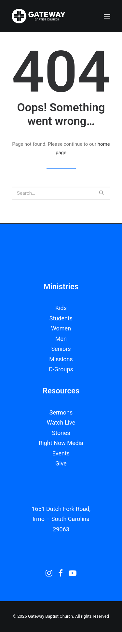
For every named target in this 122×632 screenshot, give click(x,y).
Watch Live (61, 422)
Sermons (61, 412)
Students (61, 318)
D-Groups (61, 369)
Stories (61, 432)
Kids (61, 307)
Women (61, 328)
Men (61, 338)
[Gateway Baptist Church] (38, 16)
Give (61, 463)
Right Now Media (61, 443)
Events (61, 453)
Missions (61, 359)
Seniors (61, 348)
